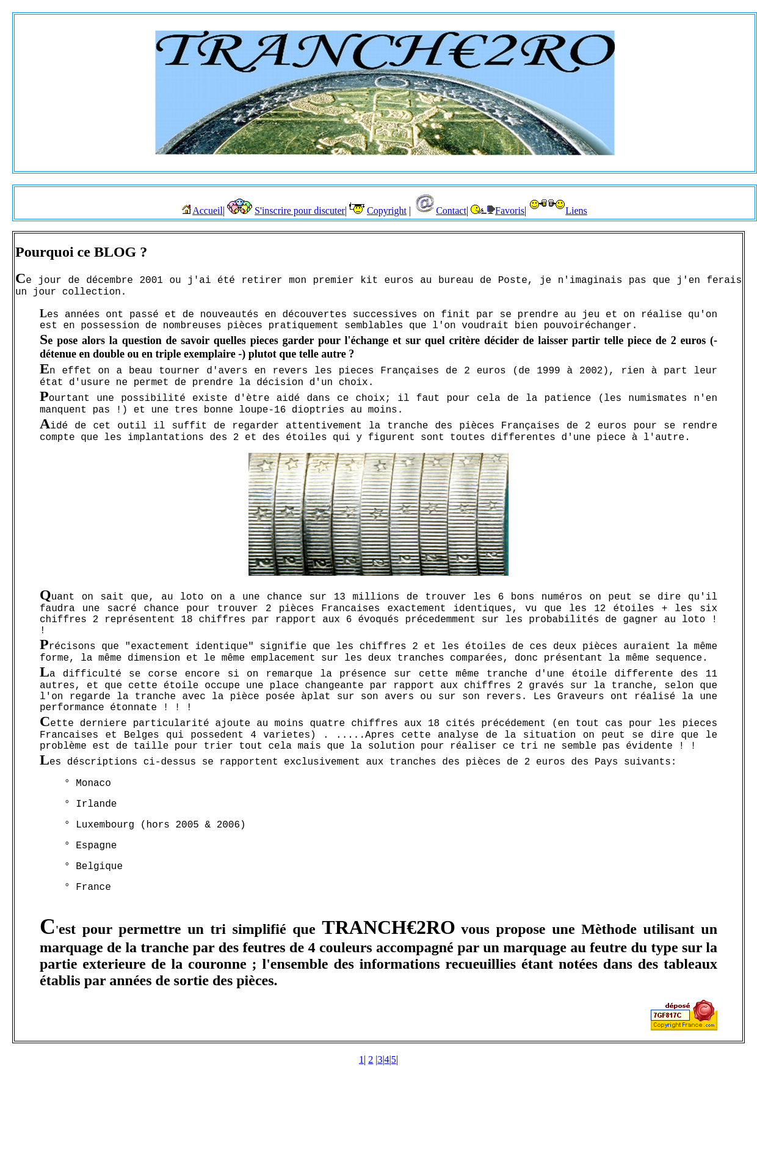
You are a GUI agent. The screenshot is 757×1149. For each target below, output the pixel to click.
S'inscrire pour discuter (300, 210)
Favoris (509, 210)
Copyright (387, 210)
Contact (451, 210)
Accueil (207, 210)
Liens (576, 210)
